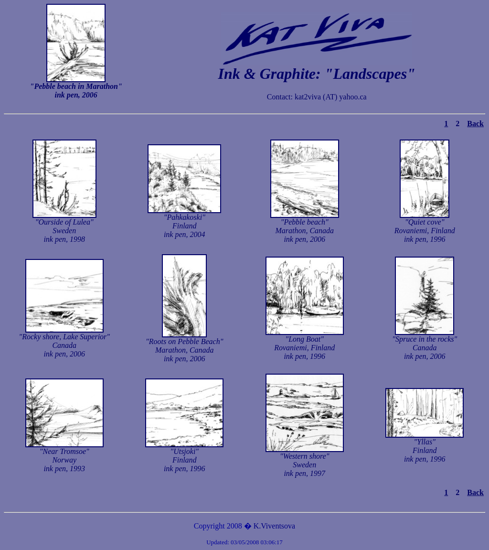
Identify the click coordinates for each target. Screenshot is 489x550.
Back (475, 123)
